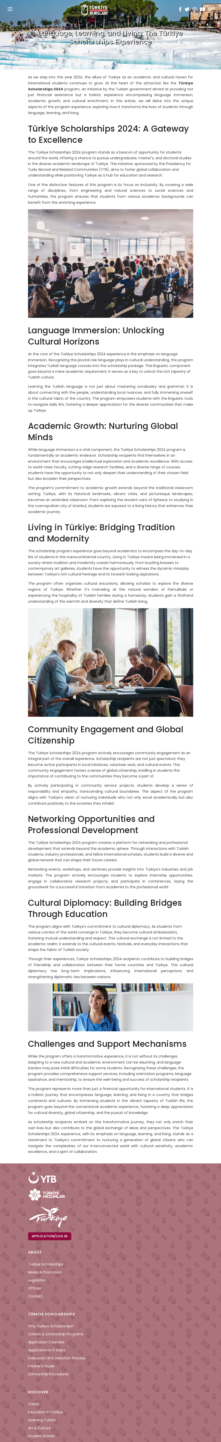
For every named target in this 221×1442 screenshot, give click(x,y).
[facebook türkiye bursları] (181, 10)
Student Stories (41, 1436)
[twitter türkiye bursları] (187, 10)
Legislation (37, 1280)
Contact (35, 1296)
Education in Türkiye (45, 1412)
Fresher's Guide (41, 1366)
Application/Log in (50, 1236)
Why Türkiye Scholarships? (51, 1326)
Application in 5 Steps (46, 1350)
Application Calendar (46, 1342)
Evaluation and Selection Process (57, 1358)
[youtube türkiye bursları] (202, 10)
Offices (34, 1288)
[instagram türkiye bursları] (194, 10)
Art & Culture (39, 1428)
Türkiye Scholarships (45, 1264)
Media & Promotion (45, 1272)
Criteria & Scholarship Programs (55, 1334)
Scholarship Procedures (48, 1374)
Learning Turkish (42, 1420)
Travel (33, 1404)
